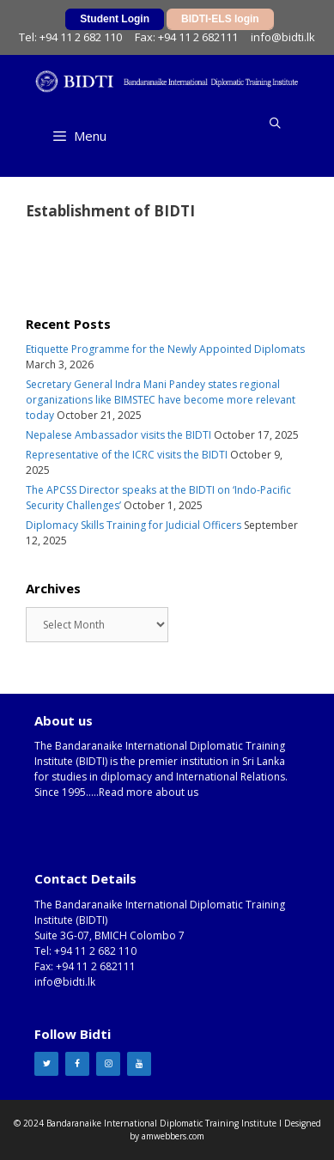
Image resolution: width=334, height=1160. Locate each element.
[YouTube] (139, 1064)
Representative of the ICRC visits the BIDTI (127, 454)
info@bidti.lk (283, 37)
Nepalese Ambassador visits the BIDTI (118, 435)
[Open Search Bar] (275, 123)
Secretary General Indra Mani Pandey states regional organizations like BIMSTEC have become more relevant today (160, 399)
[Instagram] (108, 1064)
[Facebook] (77, 1064)
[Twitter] (46, 1064)
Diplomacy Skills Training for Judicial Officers (133, 525)
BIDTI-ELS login (220, 19)
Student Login (114, 19)
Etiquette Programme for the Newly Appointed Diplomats (165, 349)
